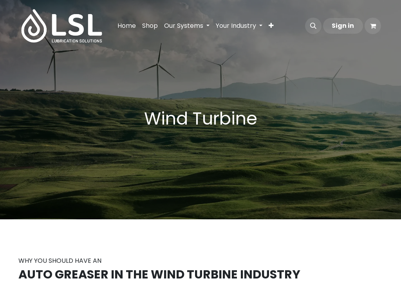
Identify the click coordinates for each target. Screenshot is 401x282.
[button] (313, 26)
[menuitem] (126, 26)
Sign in (343, 25)
